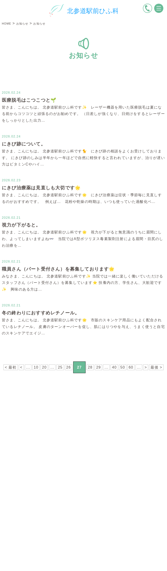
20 (44, 367)
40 (114, 367)
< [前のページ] (21, 367)
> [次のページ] (146, 367)
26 (68, 367)
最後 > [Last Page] (156, 367)
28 (90, 367)
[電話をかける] (147, 8)
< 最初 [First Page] (11, 367)
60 (131, 367)
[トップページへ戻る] (83, 10)
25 (60, 367)
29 (98, 367)
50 (122, 367)
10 (36, 367)
